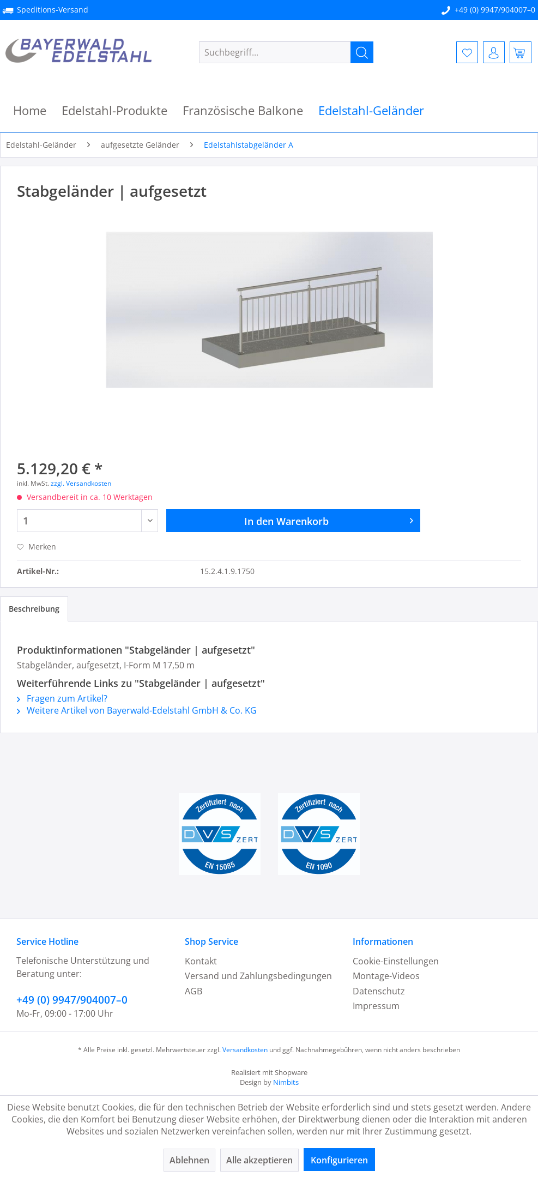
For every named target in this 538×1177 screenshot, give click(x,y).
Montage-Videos (386, 976)
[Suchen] (361, 52)
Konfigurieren (339, 1160)
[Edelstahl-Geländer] (371, 110)
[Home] (29, 110)
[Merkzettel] (467, 52)
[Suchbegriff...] (286, 52)
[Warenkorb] (520, 52)
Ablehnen (189, 1160)
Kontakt (201, 961)
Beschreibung (34, 608)
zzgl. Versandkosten (81, 483)
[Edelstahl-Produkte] (114, 110)
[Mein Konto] (494, 52)
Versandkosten (245, 1049)
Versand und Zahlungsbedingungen (258, 976)
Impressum (376, 1006)
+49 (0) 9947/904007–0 (495, 9)
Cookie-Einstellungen (396, 961)
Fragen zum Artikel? (62, 698)
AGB (193, 991)
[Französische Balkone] (243, 110)
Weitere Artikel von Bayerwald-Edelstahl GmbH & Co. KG (137, 710)
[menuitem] (286, 52)
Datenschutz (379, 991)
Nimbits (286, 1082)
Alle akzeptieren (259, 1160)
